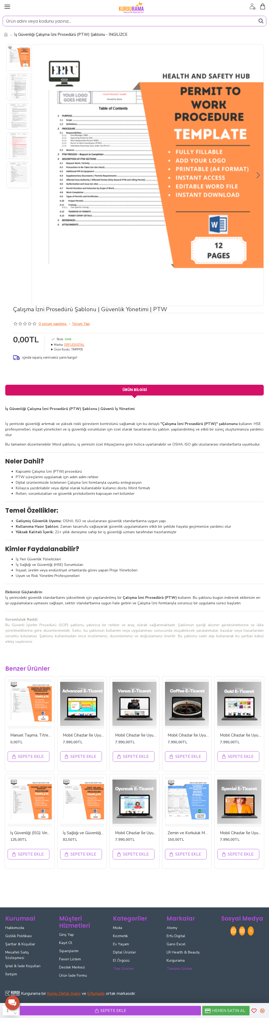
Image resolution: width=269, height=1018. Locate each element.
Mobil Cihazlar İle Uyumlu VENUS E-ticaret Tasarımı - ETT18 (136, 735)
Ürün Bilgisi (134, 390)
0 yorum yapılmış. (53, 323)
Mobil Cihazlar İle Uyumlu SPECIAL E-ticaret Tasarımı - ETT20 (240, 833)
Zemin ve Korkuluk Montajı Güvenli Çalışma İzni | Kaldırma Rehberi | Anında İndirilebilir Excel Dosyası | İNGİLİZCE (188, 833)
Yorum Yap (81, 323)
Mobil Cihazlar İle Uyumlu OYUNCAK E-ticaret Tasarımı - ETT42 (136, 833)
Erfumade (96, 993)
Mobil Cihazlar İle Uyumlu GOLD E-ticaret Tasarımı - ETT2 (240, 735)
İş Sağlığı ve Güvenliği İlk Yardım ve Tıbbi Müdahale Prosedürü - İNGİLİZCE (83, 833)
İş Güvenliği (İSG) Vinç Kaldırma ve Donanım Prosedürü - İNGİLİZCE (31, 833)
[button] (258, 175)
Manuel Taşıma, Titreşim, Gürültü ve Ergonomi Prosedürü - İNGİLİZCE (31, 735)
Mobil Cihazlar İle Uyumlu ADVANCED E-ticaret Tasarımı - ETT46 (83, 735)
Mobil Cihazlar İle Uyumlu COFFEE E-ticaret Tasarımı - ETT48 (188, 735)
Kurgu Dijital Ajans (64, 993)
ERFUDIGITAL (74, 345)
